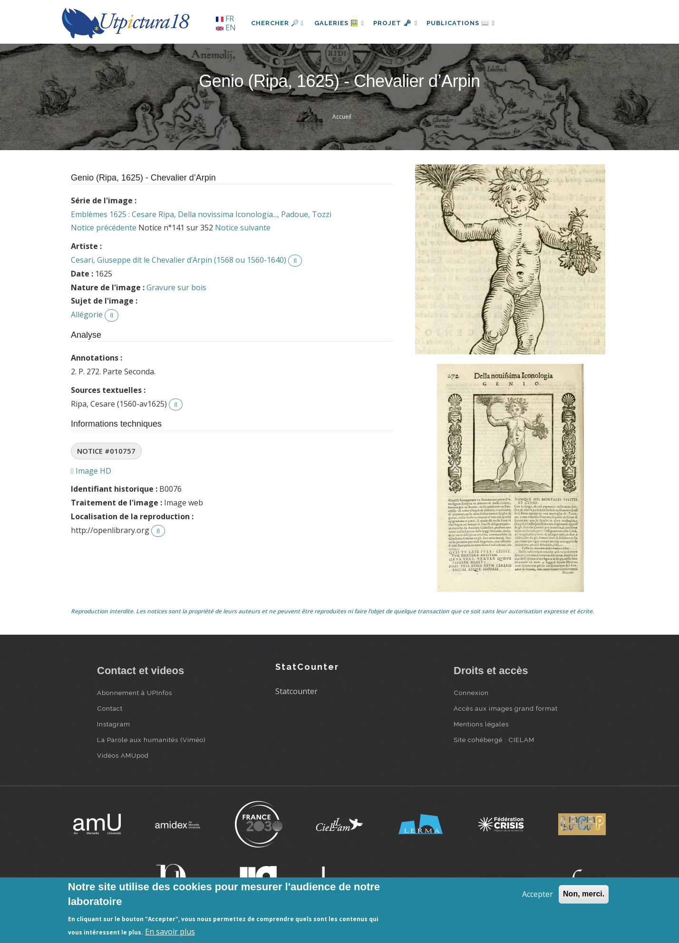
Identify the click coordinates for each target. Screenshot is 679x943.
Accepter (537, 894)
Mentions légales (481, 724)
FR (225, 18)
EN (226, 27)
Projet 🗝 (399, 23)
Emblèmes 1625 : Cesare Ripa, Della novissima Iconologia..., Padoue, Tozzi (201, 214)
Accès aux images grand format (506, 708)
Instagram (113, 724)
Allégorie (87, 314)
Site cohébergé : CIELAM (494, 739)
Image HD (91, 471)
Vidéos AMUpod (123, 755)
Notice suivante (243, 227)
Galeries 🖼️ (340, 23)
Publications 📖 (466, 23)
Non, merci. (583, 894)
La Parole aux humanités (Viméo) (151, 739)
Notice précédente (103, 227)
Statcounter (296, 691)
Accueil (341, 117)
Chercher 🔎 (277, 23)
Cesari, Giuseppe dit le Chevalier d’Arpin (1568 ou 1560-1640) (178, 260)
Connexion (471, 692)
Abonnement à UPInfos (134, 692)
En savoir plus (170, 931)
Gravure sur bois (176, 287)
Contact (110, 708)
